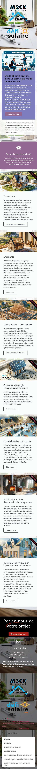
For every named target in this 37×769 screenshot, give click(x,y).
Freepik (9, 719)
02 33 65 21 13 (22, 657)
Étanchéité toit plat (10, 751)
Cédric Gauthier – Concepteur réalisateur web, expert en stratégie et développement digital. (18, 724)
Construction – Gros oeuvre (12, 747)
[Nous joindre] (18, 641)
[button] (18, 43)
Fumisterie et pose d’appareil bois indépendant (18, 759)
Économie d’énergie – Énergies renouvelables (17, 755)
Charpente (7, 739)
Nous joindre (19, 648)
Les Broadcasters (24, 728)
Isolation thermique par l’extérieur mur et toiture (17, 764)
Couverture (7, 743)
